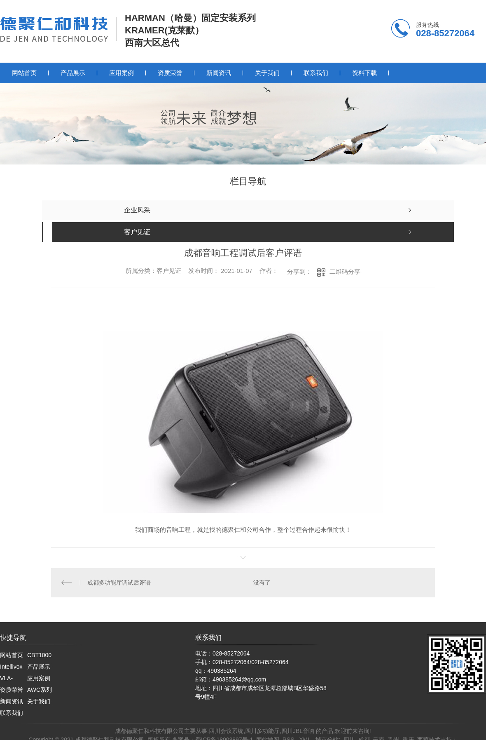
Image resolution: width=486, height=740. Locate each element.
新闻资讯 (218, 72)
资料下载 (364, 72)
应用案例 (121, 72)
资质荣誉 (170, 72)
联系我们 (316, 72)
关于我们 (267, 72)
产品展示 (73, 72)
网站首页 (24, 72)
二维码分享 (344, 271)
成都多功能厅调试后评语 (119, 582)
